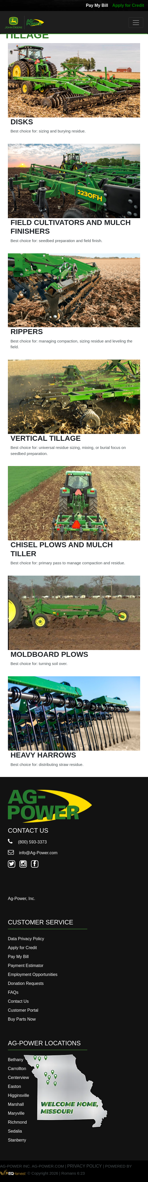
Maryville (16, 1113)
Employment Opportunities (33, 974)
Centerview (18, 1077)
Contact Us (18, 1001)
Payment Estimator (25, 965)
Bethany (15, 1059)
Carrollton (17, 1068)
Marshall (16, 1104)
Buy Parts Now (22, 1019)
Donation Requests (26, 983)
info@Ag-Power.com (33, 853)
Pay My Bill (97, 5)
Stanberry (17, 1140)
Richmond (17, 1122)
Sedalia (15, 1131)
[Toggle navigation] (136, 22)
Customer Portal (23, 1010)
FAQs (13, 992)
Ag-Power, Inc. (21, 898)
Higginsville (18, 1095)
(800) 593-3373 (27, 842)
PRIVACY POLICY (84, 1166)
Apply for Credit (128, 5)
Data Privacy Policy (26, 939)
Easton (14, 1086)
